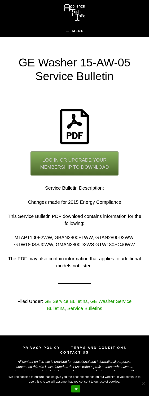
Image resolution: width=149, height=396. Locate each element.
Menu (78, 31)
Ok (76, 389)
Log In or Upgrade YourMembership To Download (74, 163)
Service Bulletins (84, 308)
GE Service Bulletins (66, 301)
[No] (143, 383)
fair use (75, 367)
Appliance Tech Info (75, 12)
